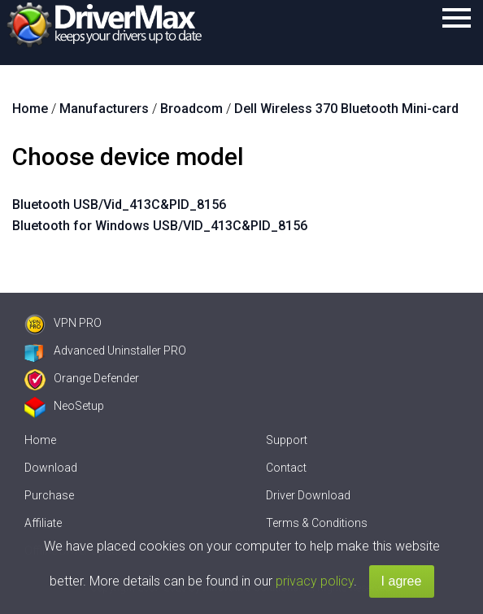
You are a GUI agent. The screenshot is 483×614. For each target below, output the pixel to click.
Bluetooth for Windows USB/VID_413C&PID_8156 (159, 225)
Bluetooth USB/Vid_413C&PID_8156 (119, 204)
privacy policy (315, 581)
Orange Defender (81, 378)
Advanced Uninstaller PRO (105, 350)
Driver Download (308, 495)
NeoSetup (64, 406)
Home (40, 440)
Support (286, 440)
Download (50, 467)
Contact (286, 467)
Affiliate (43, 523)
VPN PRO (63, 323)
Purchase (49, 495)
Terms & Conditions (317, 523)
